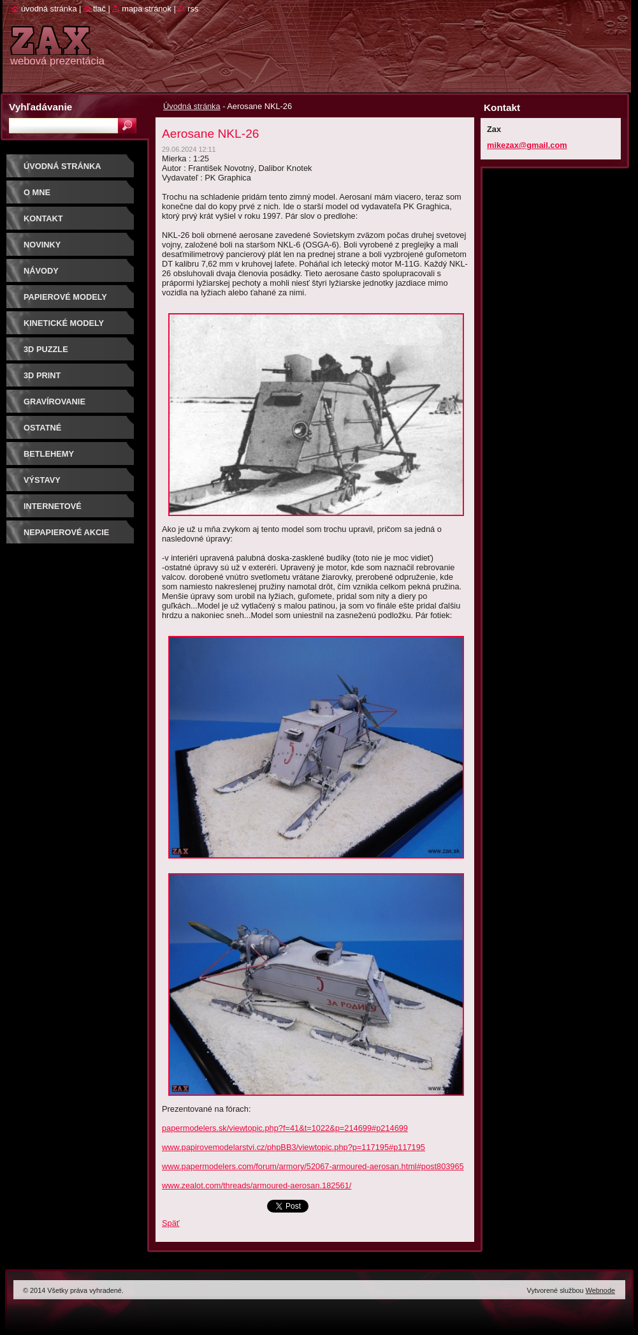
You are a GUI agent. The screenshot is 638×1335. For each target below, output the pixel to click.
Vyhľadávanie (40, 106)
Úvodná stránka (192, 106)
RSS (192, 8)
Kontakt (43, 218)
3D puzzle (46, 349)
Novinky (42, 244)
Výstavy (42, 480)
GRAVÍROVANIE (54, 401)
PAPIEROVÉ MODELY (65, 297)
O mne (37, 192)
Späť (171, 1223)
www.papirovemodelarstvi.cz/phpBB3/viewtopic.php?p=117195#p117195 (293, 1147)
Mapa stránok (146, 8)
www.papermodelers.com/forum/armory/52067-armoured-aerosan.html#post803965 (313, 1166)
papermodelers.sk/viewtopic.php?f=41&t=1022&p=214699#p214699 (285, 1128)
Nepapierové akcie (66, 532)
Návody (41, 271)
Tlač (99, 8)
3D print (42, 375)
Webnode (600, 1290)
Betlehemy (49, 454)
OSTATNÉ (42, 427)
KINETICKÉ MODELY (64, 323)
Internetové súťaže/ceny (53, 510)
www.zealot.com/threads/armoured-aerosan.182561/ (256, 1185)
